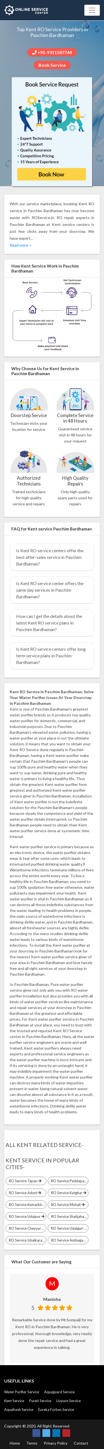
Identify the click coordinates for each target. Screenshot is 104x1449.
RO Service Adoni (24, 1193)
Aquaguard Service (59, 1392)
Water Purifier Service (21, 1392)
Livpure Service (68, 1401)
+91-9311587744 (52, 52)
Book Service (52, 65)
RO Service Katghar (67, 1193)
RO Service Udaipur (25, 1216)
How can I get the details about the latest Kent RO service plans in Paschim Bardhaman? (49, 622)
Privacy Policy (55, 1443)
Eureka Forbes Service (56, 1409)
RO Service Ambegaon (68, 1240)
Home (15, 1443)
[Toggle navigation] (92, 10)
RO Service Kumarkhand (26, 1204)
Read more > (21, 245)
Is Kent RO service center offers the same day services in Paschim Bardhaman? (49, 590)
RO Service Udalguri (68, 1228)
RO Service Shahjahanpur (68, 1216)
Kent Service (14, 1401)
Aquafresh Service (18, 1409)
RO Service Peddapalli (68, 1181)
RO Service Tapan (24, 1181)
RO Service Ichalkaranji (26, 1240)
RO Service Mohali (67, 1204)
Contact (81, 1443)
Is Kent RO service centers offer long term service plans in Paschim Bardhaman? (51, 655)
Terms (31, 1443)
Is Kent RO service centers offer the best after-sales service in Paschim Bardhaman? (49, 557)
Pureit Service (40, 1401)
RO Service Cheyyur (26, 1228)
